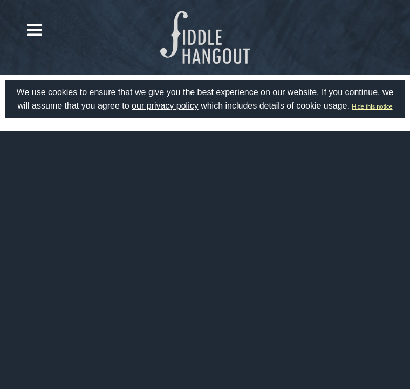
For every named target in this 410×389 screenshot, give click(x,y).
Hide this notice (372, 106)
